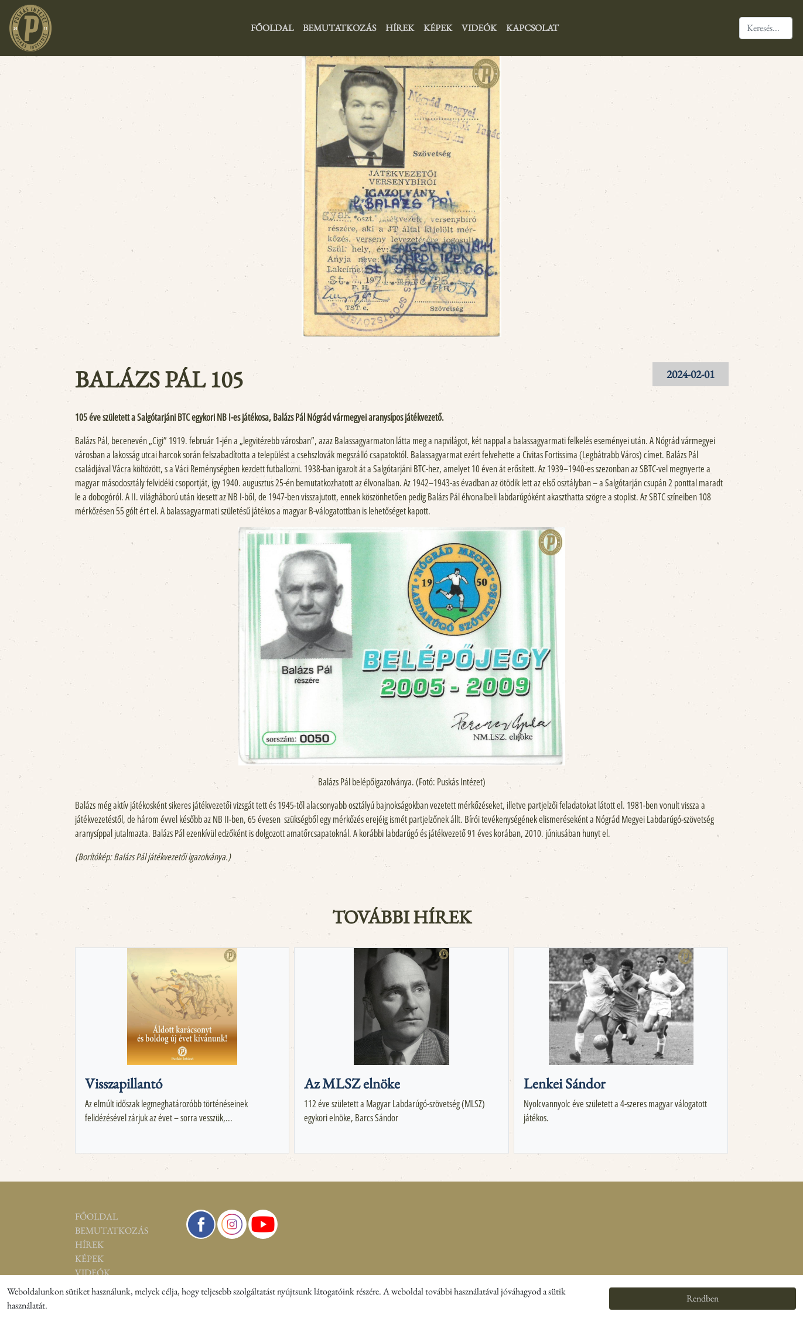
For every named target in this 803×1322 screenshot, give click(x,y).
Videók (479, 28)
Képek (437, 28)
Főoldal (272, 28)
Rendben (702, 1298)
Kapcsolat (532, 28)
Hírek (399, 28)
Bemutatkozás (339, 28)
